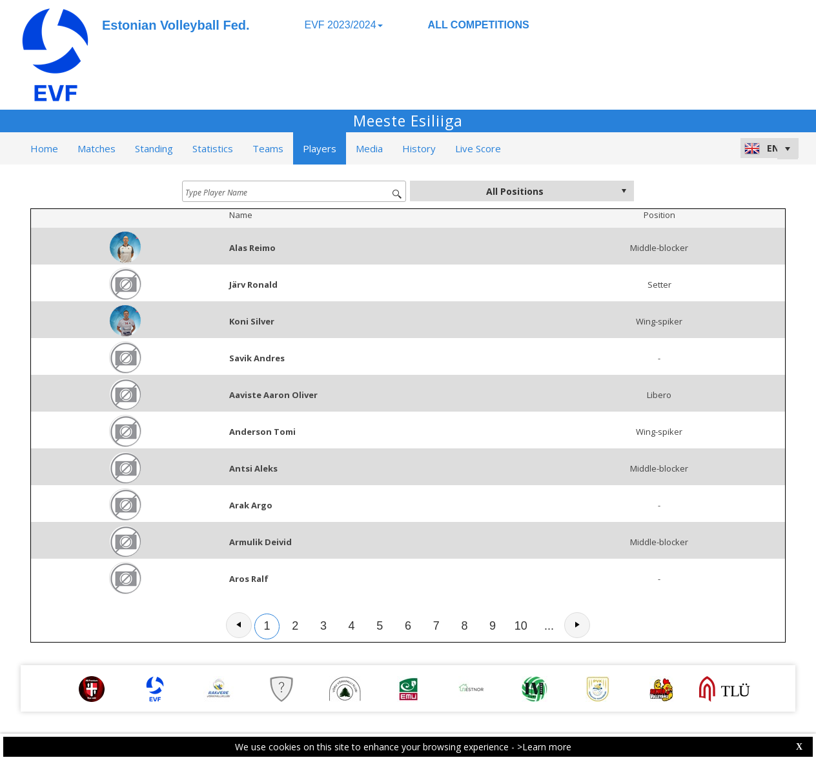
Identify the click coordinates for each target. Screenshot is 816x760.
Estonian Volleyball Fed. (176, 25)
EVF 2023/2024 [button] (343, 24)
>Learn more (544, 747)
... (549, 625)
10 (521, 625)
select (623, 191)
